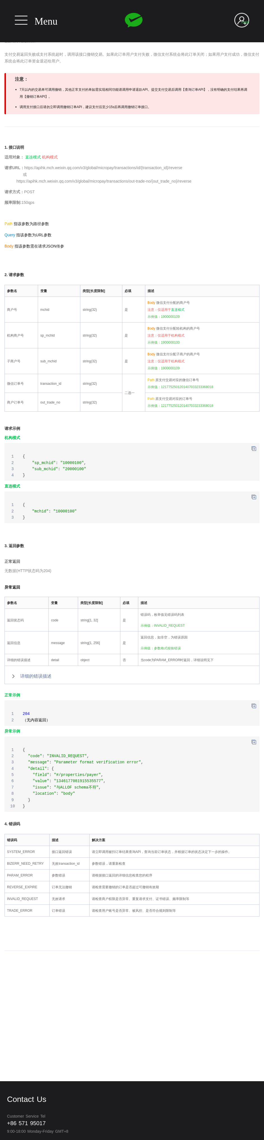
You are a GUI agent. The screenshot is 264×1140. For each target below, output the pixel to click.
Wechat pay (133, 20)
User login (245, 19)
